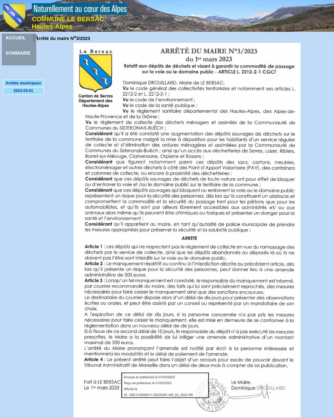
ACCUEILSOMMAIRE (18, 38)
